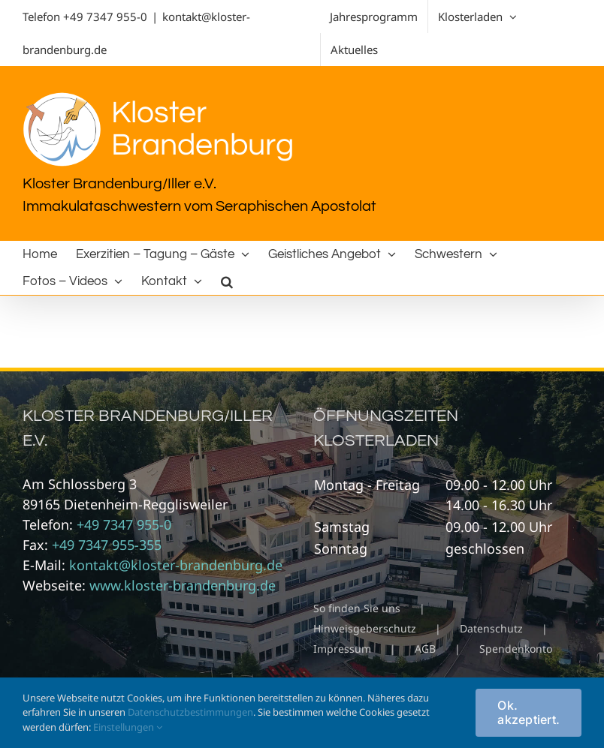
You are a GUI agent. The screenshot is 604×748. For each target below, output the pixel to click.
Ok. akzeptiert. (528, 712)
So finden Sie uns (356, 608)
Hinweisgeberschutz (364, 628)
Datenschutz (491, 628)
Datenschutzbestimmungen (190, 712)
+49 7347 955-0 (105, 16)
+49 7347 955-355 (107, 545)
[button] (227, 281)
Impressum (342, 648)
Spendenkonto (515, 648)
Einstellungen (127, 727)
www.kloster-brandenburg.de (182, 585)
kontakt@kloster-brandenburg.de (175, 565)
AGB (425, 648)
